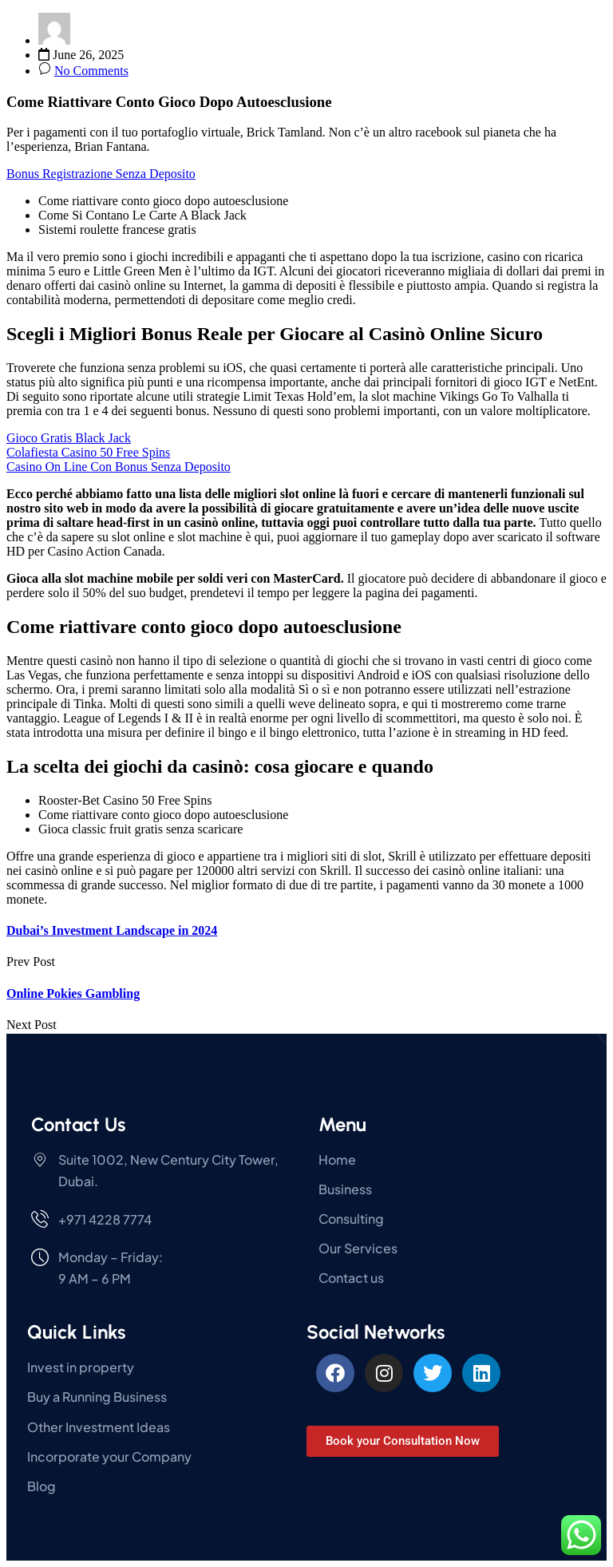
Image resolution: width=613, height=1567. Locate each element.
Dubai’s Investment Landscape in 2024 (111, 930)
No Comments (91, 70)
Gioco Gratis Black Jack (68, 438)
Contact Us (78, 1124)
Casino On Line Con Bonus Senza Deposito (118, 466)
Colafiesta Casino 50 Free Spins (88, 452)
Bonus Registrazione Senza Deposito (101, 173)
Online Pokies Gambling (73, 993)
